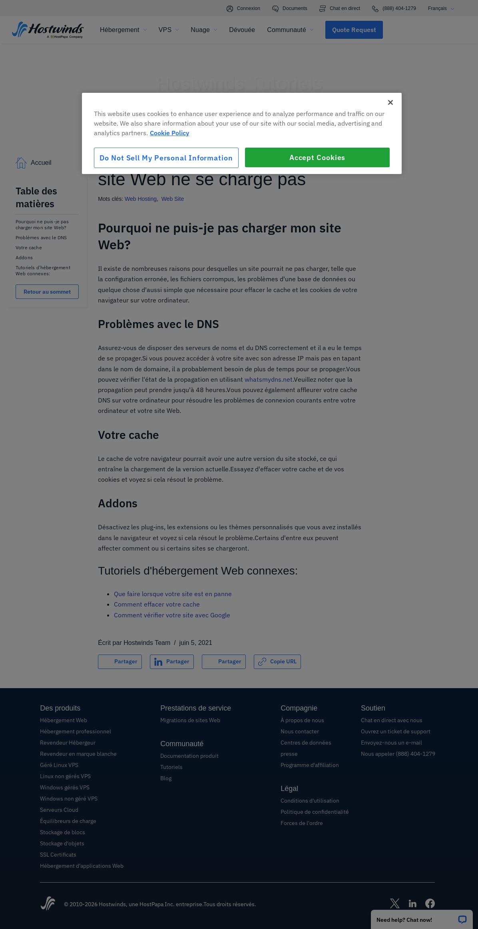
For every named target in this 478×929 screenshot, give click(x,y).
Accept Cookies (317, 157)
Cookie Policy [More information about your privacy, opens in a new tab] (169, 133)
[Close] (390, 102)
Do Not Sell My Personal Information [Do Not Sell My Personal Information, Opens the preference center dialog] (166, 157)
